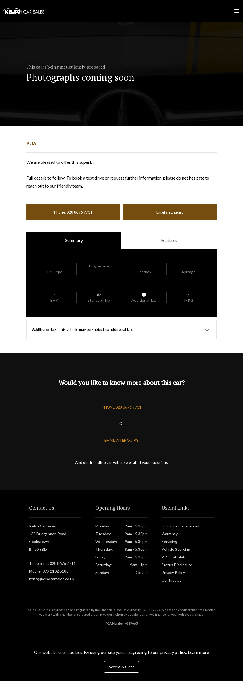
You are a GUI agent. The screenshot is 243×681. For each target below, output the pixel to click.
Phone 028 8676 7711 (121, 407)
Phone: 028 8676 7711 (73, 212)
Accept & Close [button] (121, 666)
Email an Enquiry (169, 212)
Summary (74, 240)
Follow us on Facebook (181, 526)
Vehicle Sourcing (176, 549)
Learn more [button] (198, 652)
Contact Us (171, 580)
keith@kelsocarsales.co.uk (51, 578)
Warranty (170, 533)
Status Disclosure (177, 564)
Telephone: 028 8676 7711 (52, 563)
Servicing (169, 541)
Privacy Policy (173, 572)
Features (169, 240)
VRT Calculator (175, 557)
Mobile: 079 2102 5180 (48, 571)
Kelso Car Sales (23, 11)
